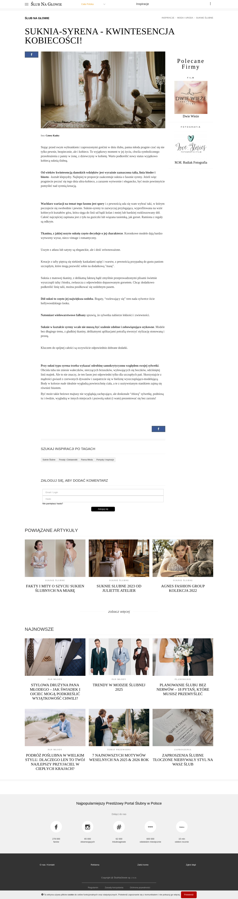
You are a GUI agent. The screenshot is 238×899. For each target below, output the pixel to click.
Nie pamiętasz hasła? (52, 503)
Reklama (95, 865)
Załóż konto (142, 865)
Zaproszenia (183, 749)
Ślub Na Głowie (37, 18)
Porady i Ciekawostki (68, 460)
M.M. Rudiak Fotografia (191, 162)
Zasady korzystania (114, 887)
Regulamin (93, 887)
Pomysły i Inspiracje (105, 460)
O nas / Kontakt (47, 865)
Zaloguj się (103, 509)
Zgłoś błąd (191, 865)
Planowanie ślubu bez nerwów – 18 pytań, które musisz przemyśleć (183, 689)
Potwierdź (189, 894)
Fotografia (191, 127)
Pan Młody (55, 679)
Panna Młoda (87, 460)
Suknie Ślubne (49, 460)
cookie (71, 894)
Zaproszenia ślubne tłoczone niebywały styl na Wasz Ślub (183, 759)
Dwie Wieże (191, 116)
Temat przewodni (119, 749)
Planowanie (183, 679)
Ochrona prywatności (140, 887)
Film (191, 78)
